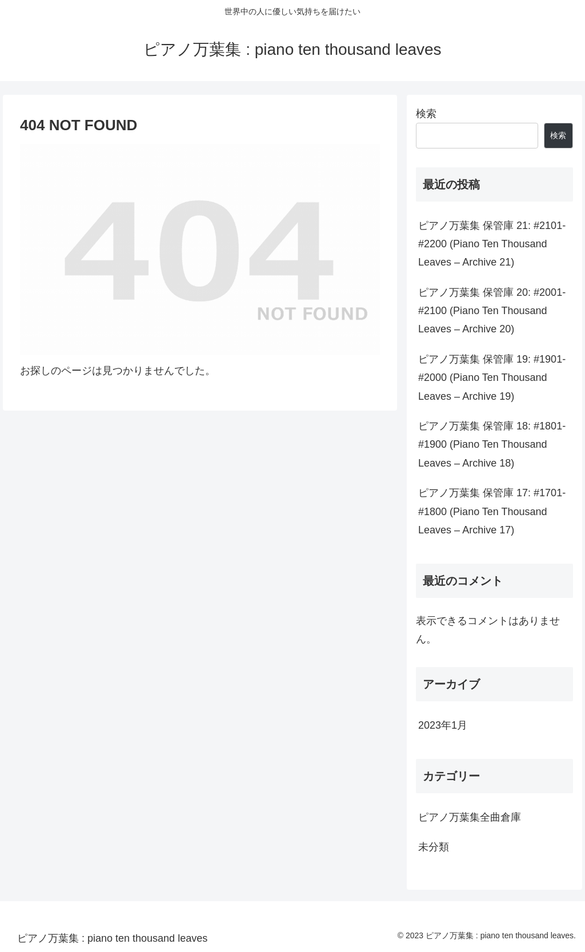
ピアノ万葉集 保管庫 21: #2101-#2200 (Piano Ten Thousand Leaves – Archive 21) (492, 244)
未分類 (433, 847)
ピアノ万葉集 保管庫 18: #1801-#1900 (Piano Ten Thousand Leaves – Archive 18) (492, 444)
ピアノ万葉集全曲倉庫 (469, 817)
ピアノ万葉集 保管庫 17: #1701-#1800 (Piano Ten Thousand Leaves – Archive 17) (492, 511)
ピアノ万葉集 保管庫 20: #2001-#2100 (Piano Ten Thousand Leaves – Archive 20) (492, 311)
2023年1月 (442, 725)
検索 (426, 113)
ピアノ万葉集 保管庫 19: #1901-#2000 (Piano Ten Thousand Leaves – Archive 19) (492, 378)
